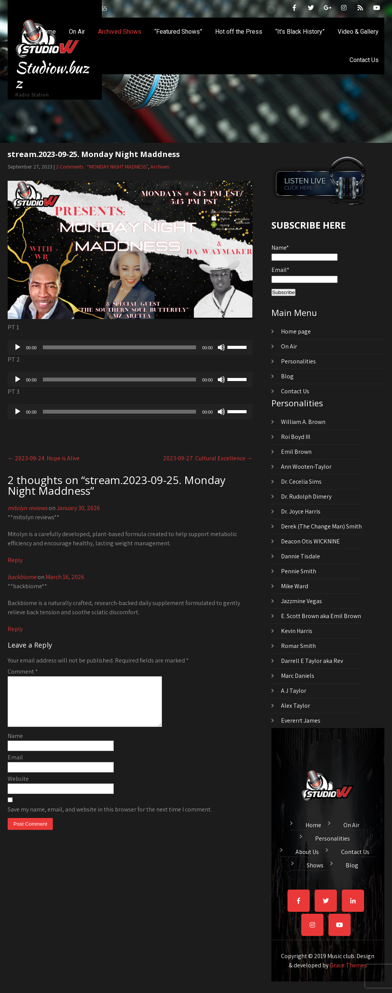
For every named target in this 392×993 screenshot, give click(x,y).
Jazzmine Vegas (301, 601)
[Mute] (221, 347)
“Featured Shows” (178, 31)
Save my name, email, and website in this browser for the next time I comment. (110, 819)
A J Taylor (293, 691)
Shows (315, 864)
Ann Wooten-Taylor (306, 467)
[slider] (119, 347)
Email (15, 766)
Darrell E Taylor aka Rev (312, 661)
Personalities (298, 361)
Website (18, 788)
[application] (130, 347)
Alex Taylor (295, 706)
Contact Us (364, 60)
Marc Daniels (297, 676)
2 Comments (69, 166)
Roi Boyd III (295, 437)
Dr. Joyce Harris (300, 511)
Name (15, 745)
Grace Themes (348, 965)
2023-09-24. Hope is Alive (44, 458)
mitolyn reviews (27, 508)
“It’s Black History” (300, 31)
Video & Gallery (358, 31)
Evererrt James (300, 721)
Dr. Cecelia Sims (301, 482)
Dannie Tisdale (300, 556)
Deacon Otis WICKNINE (310, 541)
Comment (23, 671)
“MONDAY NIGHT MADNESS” (117, 166)
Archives (159, 166)
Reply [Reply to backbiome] (15, 629)
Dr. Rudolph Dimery (306, 496)
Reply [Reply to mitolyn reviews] (15, 560)
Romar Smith (298, 646)
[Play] (17, 347)
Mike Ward (294, 586)
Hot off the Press (238, 31)
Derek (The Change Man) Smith (321, 526)
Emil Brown (296, 452)
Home (48, 31)
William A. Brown (303, 422)
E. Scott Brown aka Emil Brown (321, 616)
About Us (307, 851)
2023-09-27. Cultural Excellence (208, 458)
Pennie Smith (298, 571)
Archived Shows (119, 31)
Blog (287, 376)
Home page (296, 331)
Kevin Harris (296, 631)
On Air (77, 31)
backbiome (22, 577)
